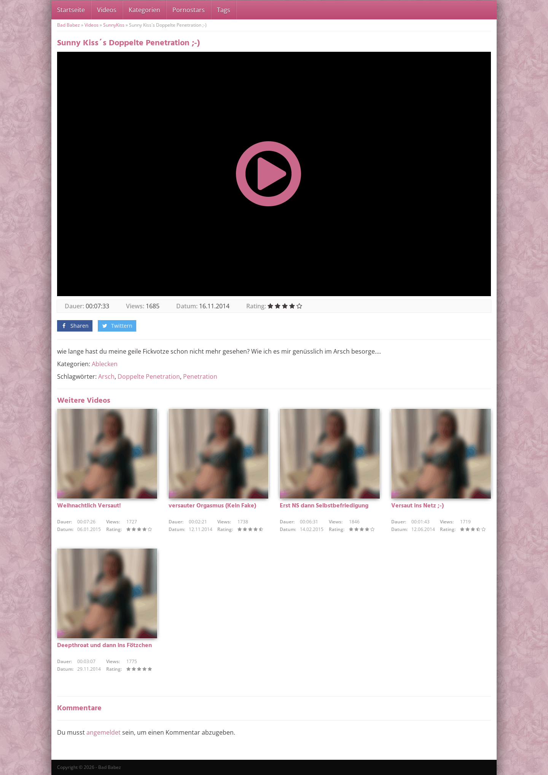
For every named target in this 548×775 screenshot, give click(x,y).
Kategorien (144, 10)
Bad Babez (68, 25)
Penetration (200, 376)
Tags (223, 10)
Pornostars (188, 10)
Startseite (71, 10)
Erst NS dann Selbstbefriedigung (324, 506)
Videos (106, 10)
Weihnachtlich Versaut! (89, 506)
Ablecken (105, 364)
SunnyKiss (113, 25)
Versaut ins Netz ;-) (417, 506)
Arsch (106, 376)
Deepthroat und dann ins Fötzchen (104, 646)
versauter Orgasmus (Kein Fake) (212, 506)
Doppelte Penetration (149, 376)
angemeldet (103, 732)
